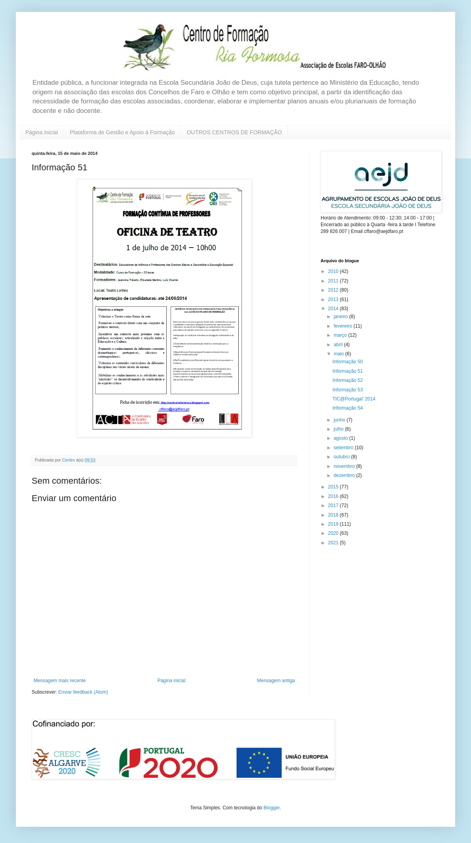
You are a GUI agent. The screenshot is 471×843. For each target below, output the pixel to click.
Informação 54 (347, 408)
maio (339, 354)
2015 (334, 487)
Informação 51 (347, 371)
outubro (342, 457)
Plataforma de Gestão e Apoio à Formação (122, 132)
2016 (334, 496)
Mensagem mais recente (59, 680)
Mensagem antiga (276, 680)
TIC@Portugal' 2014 (354, 399)
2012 (334, 290)
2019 (334, 524)
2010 (334, 271)
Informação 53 (347, 390)
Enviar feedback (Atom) (83, 692)
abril (339, 344)
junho (340, 420)
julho (339, 429)
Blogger (272, 808)
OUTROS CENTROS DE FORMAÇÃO (234, 132)
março (341, 335)
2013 (334, 299)
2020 (334, 533)
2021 (334, 542)
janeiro (341, 316)
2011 (334, 281)
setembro (344, 447)
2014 (334, 308)
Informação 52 (347, 380)
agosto (341, 438)
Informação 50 (347, 361)
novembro (345, 466)
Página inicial (41, 132)
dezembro (345, 475)
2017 (334, 505)
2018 (334, 515)
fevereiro (343, 326)
